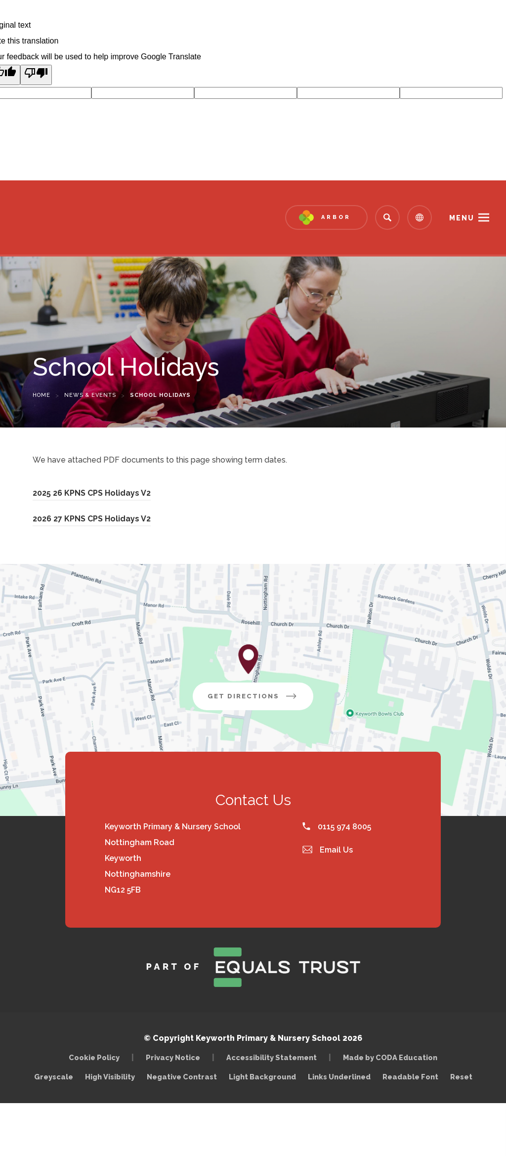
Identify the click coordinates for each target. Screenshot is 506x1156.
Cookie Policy (94, 1057)
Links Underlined (339, 1076)
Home (41, 395)
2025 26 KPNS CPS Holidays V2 (92, 494)
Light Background (262, 1076)
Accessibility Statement (271, 1057)
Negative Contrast (182, 1076)
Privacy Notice (173, 1057)
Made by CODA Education (392, 1057)
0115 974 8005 (336, 826)
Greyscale (53, 1076)
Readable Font (410, 1076)
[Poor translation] (36, 75)
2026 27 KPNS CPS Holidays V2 (92, 520)
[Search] (387, 217)
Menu (461, 218)
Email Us (327, 850)
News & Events (90, 395)
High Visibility (110, 1076)
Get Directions (260, 699)
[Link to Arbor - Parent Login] (326, 217)
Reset (461, 1076)
